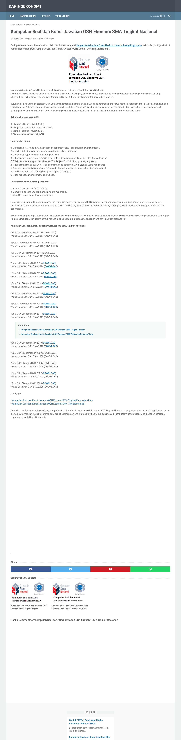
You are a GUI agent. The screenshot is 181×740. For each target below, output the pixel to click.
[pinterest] (77, 593)
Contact (88, 730)
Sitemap (48, 11)
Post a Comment (46, 42)
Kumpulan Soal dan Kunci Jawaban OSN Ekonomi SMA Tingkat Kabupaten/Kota (57, 355)
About (80, 730)
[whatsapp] (104, 593)
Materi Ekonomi (30, 11)
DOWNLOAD (49, 284)
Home (13, 11)
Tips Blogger (64, 11)
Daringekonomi (27, 3)
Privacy (108, 730)
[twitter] (50, 593)
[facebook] (24, 593)
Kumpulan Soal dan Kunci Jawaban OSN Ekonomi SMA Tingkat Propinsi (53, 350)
